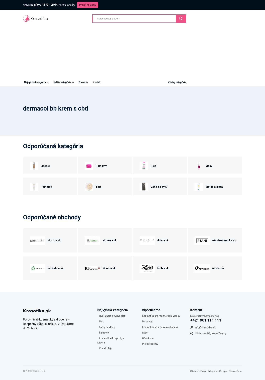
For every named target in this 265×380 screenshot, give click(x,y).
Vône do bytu (159, 186)
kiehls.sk (163, 268)
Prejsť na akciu (87, 5)
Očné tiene (148, 338)
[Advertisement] (132, 52)
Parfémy (46, 186)
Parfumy (101, 166)
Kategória (212, 371)
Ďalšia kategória (62, 82)
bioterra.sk (109, 240)
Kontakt (97, 82)
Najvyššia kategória (35, 82)
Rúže (145, 332)
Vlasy (209, 166)
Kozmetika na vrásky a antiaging (160, 327)
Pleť (153, 166)
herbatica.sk (55, 268)
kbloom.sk (109, 268)
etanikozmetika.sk (224, 240)
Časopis (83, 82)
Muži (101, 321)
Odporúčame (235, 371)
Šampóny (104, 332)
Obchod (194, 371)
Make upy (147, 321)
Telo (98, 186)
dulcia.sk (162, 240)
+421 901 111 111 (205, 320)
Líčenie (45, 166)
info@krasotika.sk (205, 327)
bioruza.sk (54, 240)
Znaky (203, 371)
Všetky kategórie (177, 82)
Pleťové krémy (150, 343)
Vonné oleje (105, 348)
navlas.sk (218, 268)
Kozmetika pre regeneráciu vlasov (161, 316)
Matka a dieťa (214, 186)
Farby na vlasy (107, 327)
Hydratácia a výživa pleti (112, 316)
